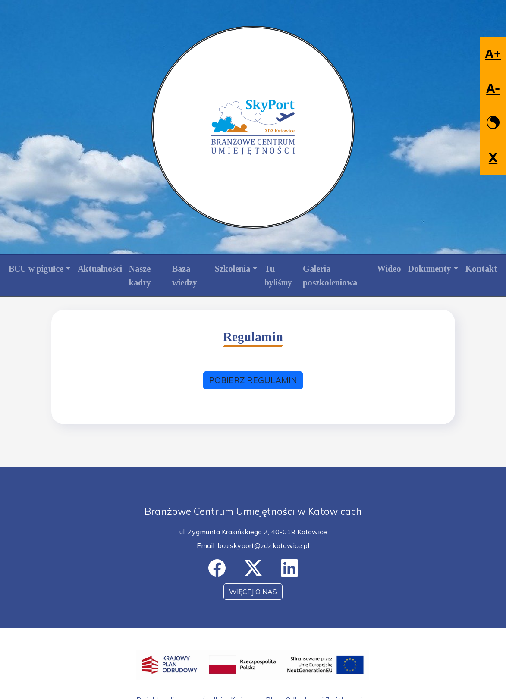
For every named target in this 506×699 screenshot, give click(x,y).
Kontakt (481, 268)
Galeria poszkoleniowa (330, 275)
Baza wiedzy (184, 275)
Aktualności (100, 268)
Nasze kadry (140, 275)
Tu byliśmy (278, 275)
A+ (493, 54)
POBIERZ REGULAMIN (253, 380)
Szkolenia (232, 268)
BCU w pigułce (36, 268)
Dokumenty (429, 268)
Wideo (389, 268)
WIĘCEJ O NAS (253, 591)
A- (493, 88)
